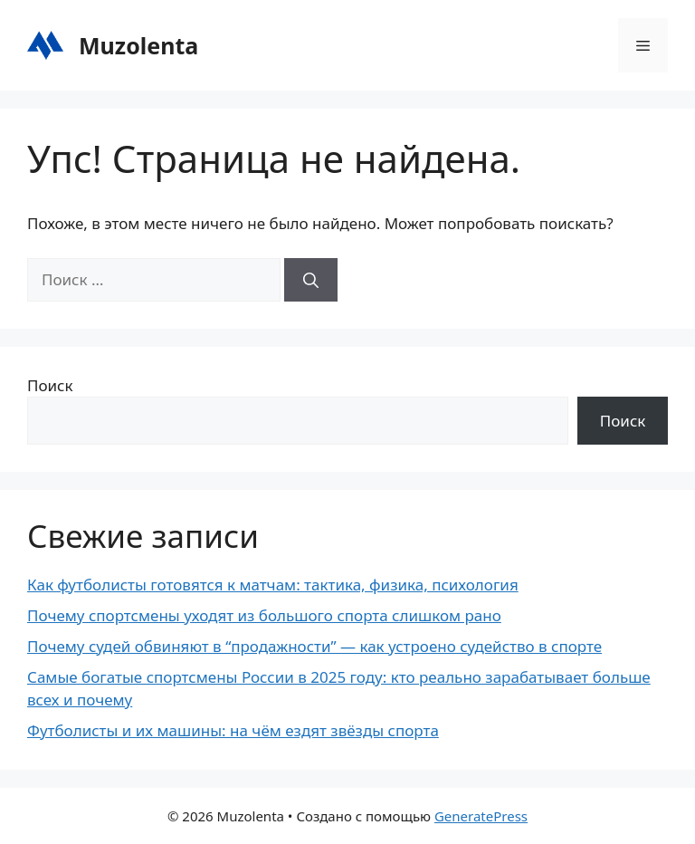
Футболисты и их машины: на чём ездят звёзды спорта (233, 730)
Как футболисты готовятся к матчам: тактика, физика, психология (273, 584)
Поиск (50, 385)
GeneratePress (481, 816)
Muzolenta (138, 45)
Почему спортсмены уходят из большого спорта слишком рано (264, 615)
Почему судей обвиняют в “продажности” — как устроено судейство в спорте (314, 646)
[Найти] (311, 280)
